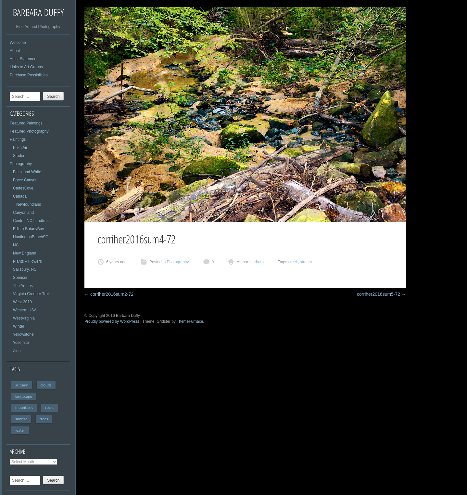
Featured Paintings (26, 123)
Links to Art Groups (26, 67)
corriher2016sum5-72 (381, 294)
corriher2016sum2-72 (108, 294)
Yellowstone (23, 334)
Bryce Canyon (25, 180)
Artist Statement (23, 59)
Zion (16, 350)
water (20, 430)
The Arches (23, 285)
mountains (24, 407)
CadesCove (23, 188)
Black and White (27, 172)
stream (306, 262)
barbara (256, 262)
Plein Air (20, 147)
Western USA (24, 310)
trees (44, 418)
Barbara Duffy (38, 12)
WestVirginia (24, 318)
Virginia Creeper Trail (31, 294)
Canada (20, 196)
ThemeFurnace (190, 321)
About (15, 50)
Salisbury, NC (24, 269)
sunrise (21, 418)
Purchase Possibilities (29, 75)
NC (16, 245)
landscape (23, 396)
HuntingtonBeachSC (30, 237)
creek (293, 262)
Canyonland (23, 212)
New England (24, 253)
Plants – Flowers (27, 261)
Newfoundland (28, 204)
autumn (21, 385)
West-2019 (22, 302)
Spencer (20, 277)
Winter (18, 326)
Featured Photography (29, 131)
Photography (21, 164)
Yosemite (21, 342)
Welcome (18, 42)
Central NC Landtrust (31, 220)
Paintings (18, 139)
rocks (49, 407)
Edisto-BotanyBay (28, 229)
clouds (46, 385)
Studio (18, 155)
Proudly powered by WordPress (111, 321)
